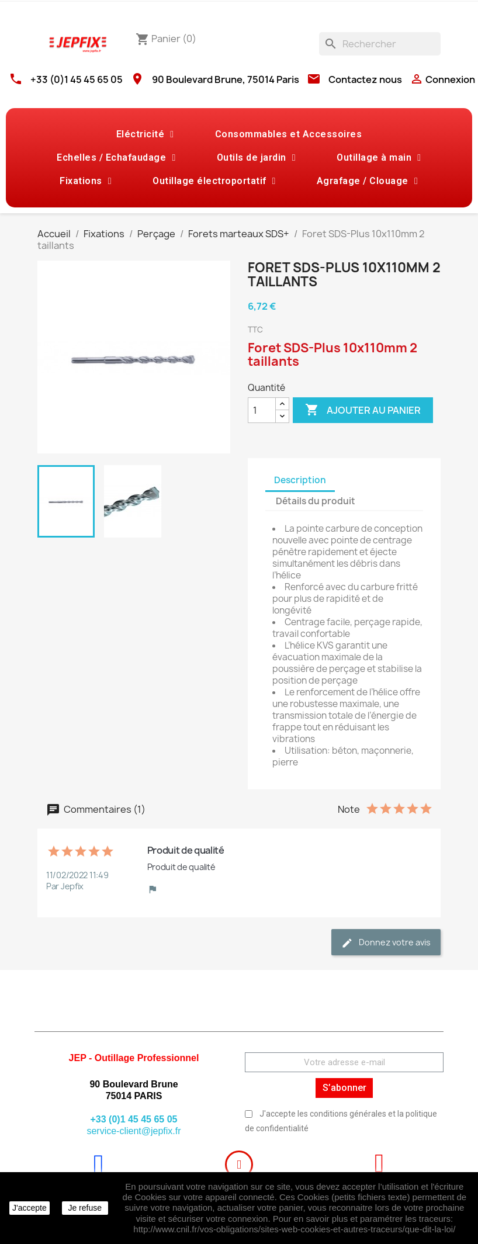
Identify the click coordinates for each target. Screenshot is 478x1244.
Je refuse (85, 1207)
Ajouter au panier (363, 410)
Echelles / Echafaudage (116, 157)
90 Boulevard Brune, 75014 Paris (225, 79)
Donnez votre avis (386, 943)
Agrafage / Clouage (367, 181)
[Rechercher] (380, 44)
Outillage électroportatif (214, 181)
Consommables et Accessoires (288, 134)
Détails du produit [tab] (315, 501)
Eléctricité (145, 134)
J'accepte (29, 1207)
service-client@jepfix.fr (133, 1131)
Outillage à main (379, 157)
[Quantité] (262, 410)
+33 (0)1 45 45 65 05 (76, 79)
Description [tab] (300, 480)
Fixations (86, 181)
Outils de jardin (256, 157)
